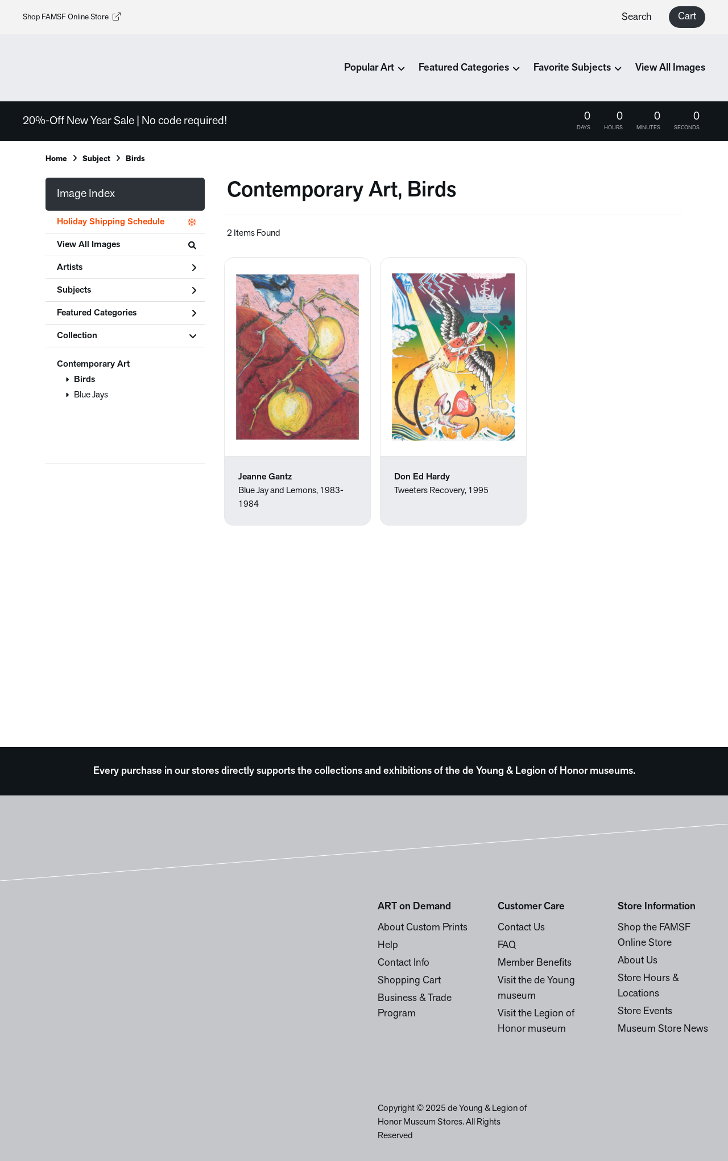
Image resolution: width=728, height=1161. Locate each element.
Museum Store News (663, 1029)
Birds (84, 379)
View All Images (670, 68)
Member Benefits (535, 963)
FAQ (507, 945)
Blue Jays (91, 395)
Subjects (126, 290)
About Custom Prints (423, 927)
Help (388, 945)
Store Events (645, 1011)
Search (637, 17)
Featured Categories (126, 313)
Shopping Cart (409, 980)
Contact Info (403, 963)
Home (56, 159)
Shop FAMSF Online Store (72, 17)
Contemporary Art (93, 364)
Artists (126, 267)
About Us (637, 960)
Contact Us (521, 927)
